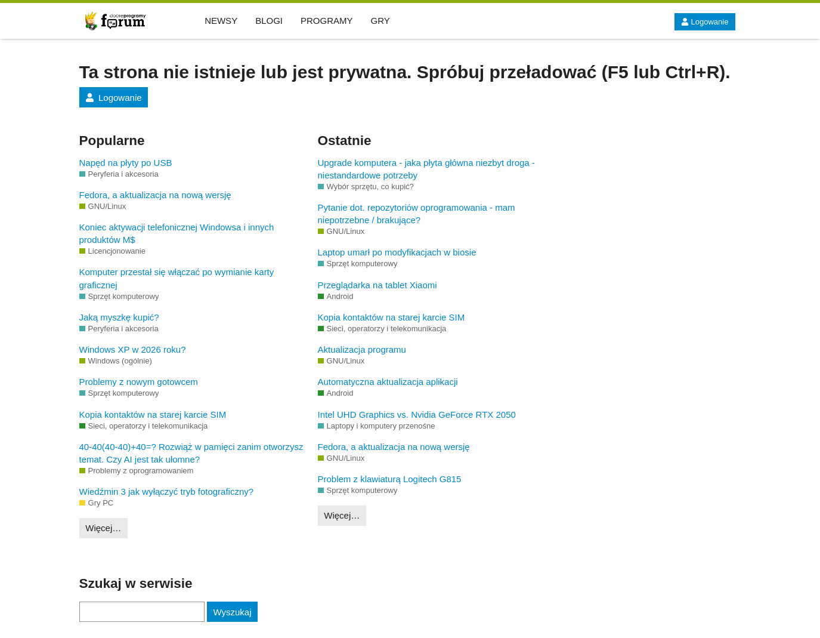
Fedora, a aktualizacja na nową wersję (155, 195)
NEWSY (221, 21)
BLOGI (269, 21)
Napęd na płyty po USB (125, 163)
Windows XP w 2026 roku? (132, 349)
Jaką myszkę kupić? (119, 317)
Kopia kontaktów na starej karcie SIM (153, 414)
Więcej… (103, 528)
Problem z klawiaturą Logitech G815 (390, 479)
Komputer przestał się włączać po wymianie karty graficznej (176, 278)
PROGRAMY (327, 21)
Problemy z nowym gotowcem (138, 382)
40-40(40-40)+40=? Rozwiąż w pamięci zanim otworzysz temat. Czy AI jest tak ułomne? (191, 453)
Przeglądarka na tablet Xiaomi (377, 285)
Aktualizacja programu (362, 349)
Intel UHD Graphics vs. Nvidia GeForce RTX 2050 (417, 414)
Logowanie (704, 21)
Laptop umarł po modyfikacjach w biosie (397, 252)
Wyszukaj (232, 612)
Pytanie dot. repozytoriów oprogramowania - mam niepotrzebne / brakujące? (416, 213)
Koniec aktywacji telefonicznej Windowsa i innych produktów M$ (176, 233)
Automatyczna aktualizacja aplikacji (388, 382)
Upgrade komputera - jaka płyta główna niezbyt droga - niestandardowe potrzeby (426, 169)
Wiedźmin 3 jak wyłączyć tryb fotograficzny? (166, 491)
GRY (380, 21)
